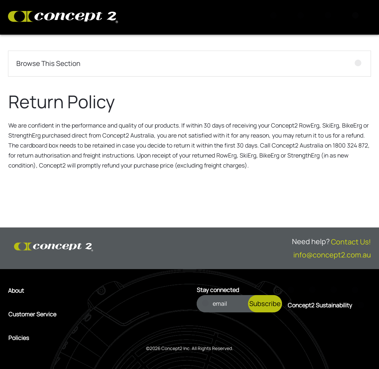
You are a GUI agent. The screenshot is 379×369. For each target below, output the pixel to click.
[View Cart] (302, 17)
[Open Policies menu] (95, 338)
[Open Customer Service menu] (95, 314)
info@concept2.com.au (332, 254)
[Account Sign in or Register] (330, 17)
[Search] (275, 17)
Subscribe (265, 303)
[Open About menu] (95, 291)
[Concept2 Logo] (63, 17)
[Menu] (357, 17)
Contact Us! (351, 241)
